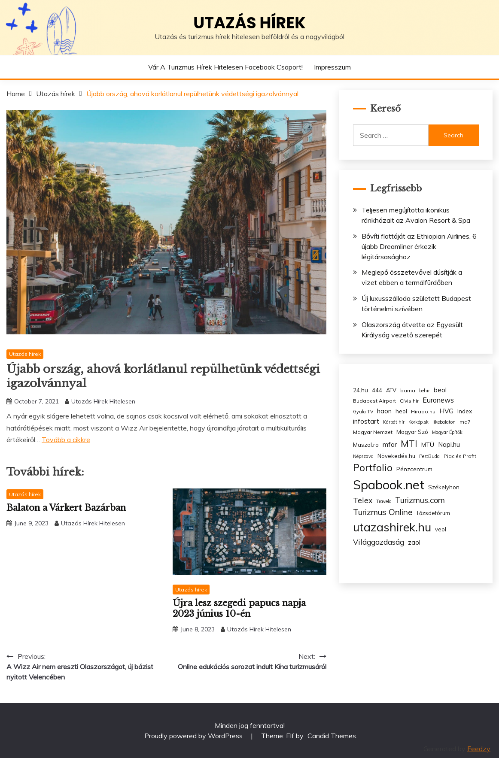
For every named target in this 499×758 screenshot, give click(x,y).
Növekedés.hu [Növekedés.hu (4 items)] (396, 455)
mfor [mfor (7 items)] (390, 444)
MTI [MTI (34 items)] (409, 443)
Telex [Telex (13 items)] (362, 500)
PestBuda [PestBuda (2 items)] (429, 456)
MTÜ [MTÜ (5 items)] (427, 444)
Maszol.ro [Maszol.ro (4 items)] (366, 444)
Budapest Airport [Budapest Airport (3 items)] (374, 400)
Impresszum (332, 67)
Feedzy (478, 748)
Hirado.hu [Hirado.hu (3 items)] (423, 411)
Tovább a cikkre (66, 439)
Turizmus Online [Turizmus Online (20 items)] (382, 512)
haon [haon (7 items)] (384, 411)
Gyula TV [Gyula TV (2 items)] (363, 412)
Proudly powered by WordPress (194, 735)
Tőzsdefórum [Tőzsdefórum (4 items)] (433, 512)
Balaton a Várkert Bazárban (66, 508)
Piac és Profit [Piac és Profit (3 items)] (460, 456)
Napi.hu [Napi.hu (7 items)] (449, 444)
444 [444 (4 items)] (377, 390)
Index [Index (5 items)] (464, 411)
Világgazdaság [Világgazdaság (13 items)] (378, 541)
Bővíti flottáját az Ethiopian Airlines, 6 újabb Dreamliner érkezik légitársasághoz (419, 246)
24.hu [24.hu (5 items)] (360, 390)
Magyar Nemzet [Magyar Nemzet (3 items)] (373, 432)
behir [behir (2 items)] (424, 391)
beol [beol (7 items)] (440, 390)
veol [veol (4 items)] (440, 529)
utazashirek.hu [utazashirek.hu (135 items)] (392, 527)
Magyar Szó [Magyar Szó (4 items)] (412, 431)
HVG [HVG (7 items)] (446, 411)
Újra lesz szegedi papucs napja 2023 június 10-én (239, 608)
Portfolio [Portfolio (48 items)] (373, 467)
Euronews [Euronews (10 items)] (438, 400)
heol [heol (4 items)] (401, 411)
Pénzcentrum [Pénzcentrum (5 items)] (414, 469)
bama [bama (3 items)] (407, 390)
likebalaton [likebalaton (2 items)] (444, 422)
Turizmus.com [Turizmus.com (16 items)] (420, 500)
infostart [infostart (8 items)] (366, 421)
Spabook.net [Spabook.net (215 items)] (388, 484)
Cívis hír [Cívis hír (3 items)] (409, 400)
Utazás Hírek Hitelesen (103, 401)
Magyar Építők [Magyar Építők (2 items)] (447, 432)
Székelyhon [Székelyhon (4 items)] (443, 487)
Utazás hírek (249, 23)
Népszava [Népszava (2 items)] (363, 456)
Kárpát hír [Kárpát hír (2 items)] (394, 422)
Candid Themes (331, 735)
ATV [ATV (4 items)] (391, 390)
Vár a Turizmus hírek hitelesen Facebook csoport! (225, 67)
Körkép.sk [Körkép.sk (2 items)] (418, 422)
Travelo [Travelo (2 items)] (383, 501)
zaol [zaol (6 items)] (414, 542)
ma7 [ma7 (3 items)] (465, 421)
